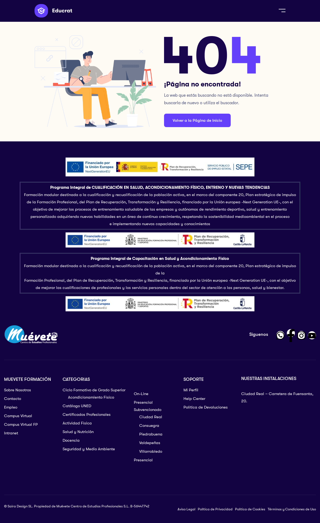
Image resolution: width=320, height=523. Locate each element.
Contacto (12, 398)
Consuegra (149, 425)
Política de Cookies (250, 509)
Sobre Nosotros (17, 390)
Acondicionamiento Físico (91, 397)
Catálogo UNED (77, 405)
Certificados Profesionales (87, 414)
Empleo (10, 407)
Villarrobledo (150, 451)
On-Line (141, 393)
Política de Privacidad (215, 509)
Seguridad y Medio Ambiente (89, 449)
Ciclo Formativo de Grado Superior (94, 390)
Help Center (194, 398)
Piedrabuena (150, 434)
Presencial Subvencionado (147, 406)
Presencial (143, 460)
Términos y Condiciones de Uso (292, 509)
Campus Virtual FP (21, 424)
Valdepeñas (149, 442)
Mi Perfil (190, 390)
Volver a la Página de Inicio (197, 120)
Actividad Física (77, 423)
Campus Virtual (18, 415)
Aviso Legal (186, 509)
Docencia (71, 440)
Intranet (11, 433)
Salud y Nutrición (78, 431)
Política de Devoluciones (205, 407)
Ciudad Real (150, 416)
